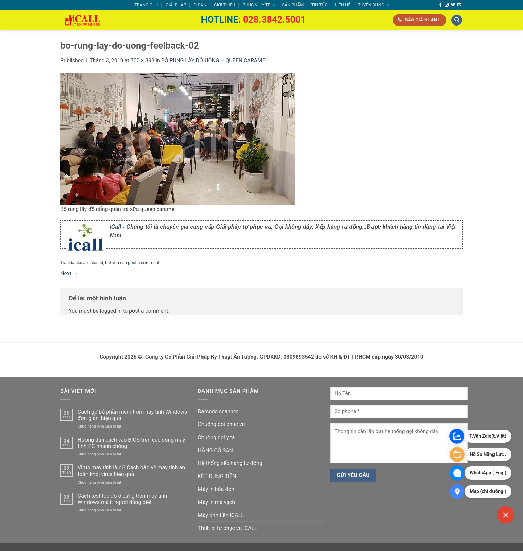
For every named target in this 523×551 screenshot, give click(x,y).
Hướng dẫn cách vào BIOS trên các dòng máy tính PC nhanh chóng (131, 443)
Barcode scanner (218, 411)
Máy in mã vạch (216, 502)
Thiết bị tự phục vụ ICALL (227, 528)
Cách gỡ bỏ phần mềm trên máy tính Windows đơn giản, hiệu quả (132, 415)
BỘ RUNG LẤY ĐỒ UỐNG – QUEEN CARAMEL (214, 60)
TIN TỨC (319, 4)
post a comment (143, 262)
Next (69, 273)
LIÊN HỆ (342, 4)
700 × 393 (142, 60)
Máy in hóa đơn (216, 489)
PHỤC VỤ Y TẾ (259, 5)
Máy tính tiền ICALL (221, 515)
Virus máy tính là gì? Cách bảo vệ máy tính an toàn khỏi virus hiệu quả (131, 470)
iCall (115, 227)
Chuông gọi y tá (216, 437)
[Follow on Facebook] (440, 5)
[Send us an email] (459, 5)
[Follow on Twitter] (453, 5)
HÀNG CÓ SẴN (215, 450)
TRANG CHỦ (146, 4)
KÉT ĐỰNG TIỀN (217, 476)
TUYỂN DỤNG (373, 5)
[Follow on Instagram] (447, 5)
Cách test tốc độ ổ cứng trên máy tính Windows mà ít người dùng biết (122, 499)
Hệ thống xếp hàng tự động (230, 463)
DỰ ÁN (200, 4)
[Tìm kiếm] (456, 20)
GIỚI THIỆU (224, 4)
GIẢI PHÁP (176, 4)
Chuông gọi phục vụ (221, 424)
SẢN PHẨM (293, 4)
